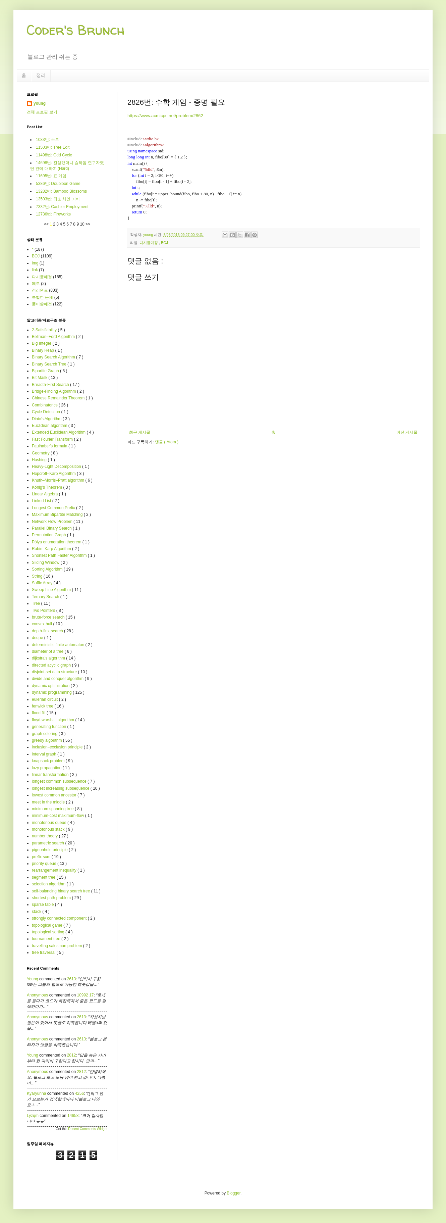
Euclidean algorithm (50, 425)
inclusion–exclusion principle (58, 747)
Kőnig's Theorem (47, 487)
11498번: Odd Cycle (54, 155)
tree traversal (44, 952)
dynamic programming (52, 692)
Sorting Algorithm (48, 569)
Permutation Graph (49, 535)
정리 (41, 75)
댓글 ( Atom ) (166, 442)
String (38, 576)
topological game (47, 925)
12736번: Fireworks (53, 214)
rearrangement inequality (54, 870)
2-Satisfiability (45, 330)
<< (47, 224)
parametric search (48, 843)
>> (88, 224)
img (35, 263)
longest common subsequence (60, 781)
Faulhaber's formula (50, 446)
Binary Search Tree (49, 364)
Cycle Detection (46, 411)
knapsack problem (49, 761)
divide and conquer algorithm (58, 678)
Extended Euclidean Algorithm (59, 432)
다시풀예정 (149, 243)
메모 (36, 283)
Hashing (40, 459)
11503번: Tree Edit (52, 147)
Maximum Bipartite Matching (58, 514)
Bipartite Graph (46, 371)
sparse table (43, 904)
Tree (36, 603)
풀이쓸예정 (42, 304)
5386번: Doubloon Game (58, 183)
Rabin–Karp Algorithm (52, 548)
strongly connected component (60, 918)
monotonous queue (49, 822)
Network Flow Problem (52, 521)
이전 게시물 (406, 432)
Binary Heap (43, 350)
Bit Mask (40, 377)
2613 (71, 979)
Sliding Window (46, 562)
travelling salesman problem (57, 945)
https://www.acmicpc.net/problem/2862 (165, 115)
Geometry (41, 453)
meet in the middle (49, 802)
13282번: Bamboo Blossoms (61, 191)
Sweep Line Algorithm (52, 589)
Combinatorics (45, 405)
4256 (79, 1093)
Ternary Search (46, 596)
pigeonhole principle (50, 849)
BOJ (164, 243)
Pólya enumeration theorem (57, 542)
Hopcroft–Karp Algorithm (54, 473)
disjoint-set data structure (55, 672)
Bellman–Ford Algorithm (54, 336)
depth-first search (48, 631)
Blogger (233, 1193)
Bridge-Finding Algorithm (54, 391)
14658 (72, 1115)
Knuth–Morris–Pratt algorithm (58, 480)
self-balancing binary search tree (61, 891)
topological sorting (48, 932)
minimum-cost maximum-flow (58, 815)
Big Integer (42, 343)
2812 (71, 1055)
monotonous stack (49, 829)
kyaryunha (36, 1093)
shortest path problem (52, 897)
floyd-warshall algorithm (53, 720)
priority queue (44, 863)
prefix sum (42, 856)
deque (38, 637)
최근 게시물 (139, 432)
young (40, 103)
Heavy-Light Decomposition (57, 466)
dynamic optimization (51, 685)
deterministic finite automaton (58, 644)
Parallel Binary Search (52, 528)
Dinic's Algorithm (47, 419)
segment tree (44, 877)
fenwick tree (43, 706)
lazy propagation (47, 768)
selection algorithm (49, 884)
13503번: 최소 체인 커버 (58, 199)
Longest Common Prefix (54, 507)
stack (37, 911)
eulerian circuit (45, 699)
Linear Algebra (45, 494)
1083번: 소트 (47, 139)
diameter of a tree (48, 651)
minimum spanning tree (53, 808)
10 (83, 224)
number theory (45, 836)
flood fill (39, 713)
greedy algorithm (47, 740)
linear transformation (51, 774)
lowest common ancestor (54, 795)
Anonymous (37, 995)
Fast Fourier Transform (53, 439)
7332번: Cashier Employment (62, 206)
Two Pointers (44, 610)
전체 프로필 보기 (42, 112)
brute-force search (49, 617)
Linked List (42, 500)
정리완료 (40, 290)
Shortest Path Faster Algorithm (60, 555)
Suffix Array (42, 583)
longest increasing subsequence (61, 788)
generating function (49, 726)
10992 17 (85, 995)
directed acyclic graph (52, 665)
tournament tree (46, 938)
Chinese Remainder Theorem (59, 398)
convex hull (42, 624)
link (35, 269)
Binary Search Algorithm (54, 357)
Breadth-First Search (51, 384)
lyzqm (33, 1115)
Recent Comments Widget (87, 1129)
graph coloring (45, 733)
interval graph (44, 754)
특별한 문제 (42, 297)
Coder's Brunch (76, 30)
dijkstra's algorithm (49, 658)
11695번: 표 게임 (51, 176)
